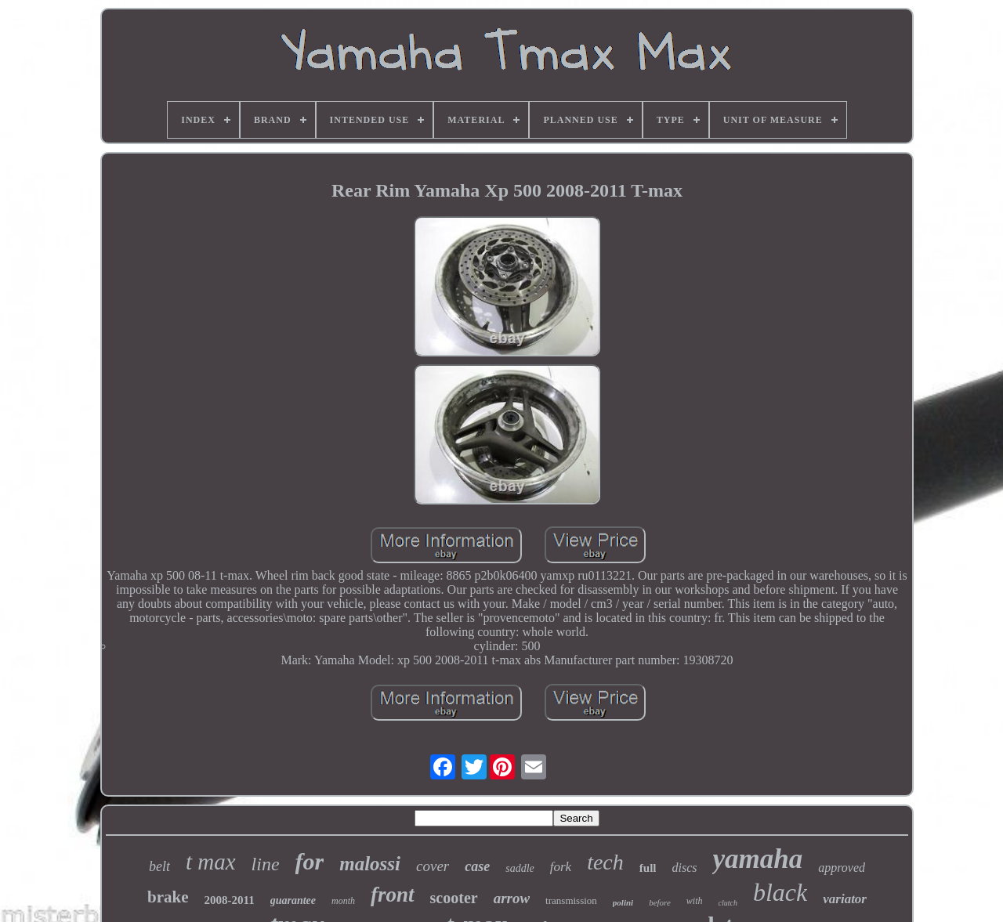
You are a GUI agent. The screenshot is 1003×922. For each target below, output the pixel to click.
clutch (728, 902)
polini (623, 902)
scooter (454, 897)
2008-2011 (230, 900)
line (266, 864)
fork (560, 866)
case (477, 866)
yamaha (757, 859)
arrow (512, 898)
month (343, 900)
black (780, 892)
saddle (519, 868)
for (309, 861)
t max (211, 861)
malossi (369, 863)
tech (605, 862)
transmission (571, 900)
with (694, 900)
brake (168, 897)
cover (432, 866)
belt (159, 866)
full (648, 868)
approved (841, 867)
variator (845, 898)
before (660, 902)
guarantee (293, 900)
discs (684, 867)
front (393, 894)
